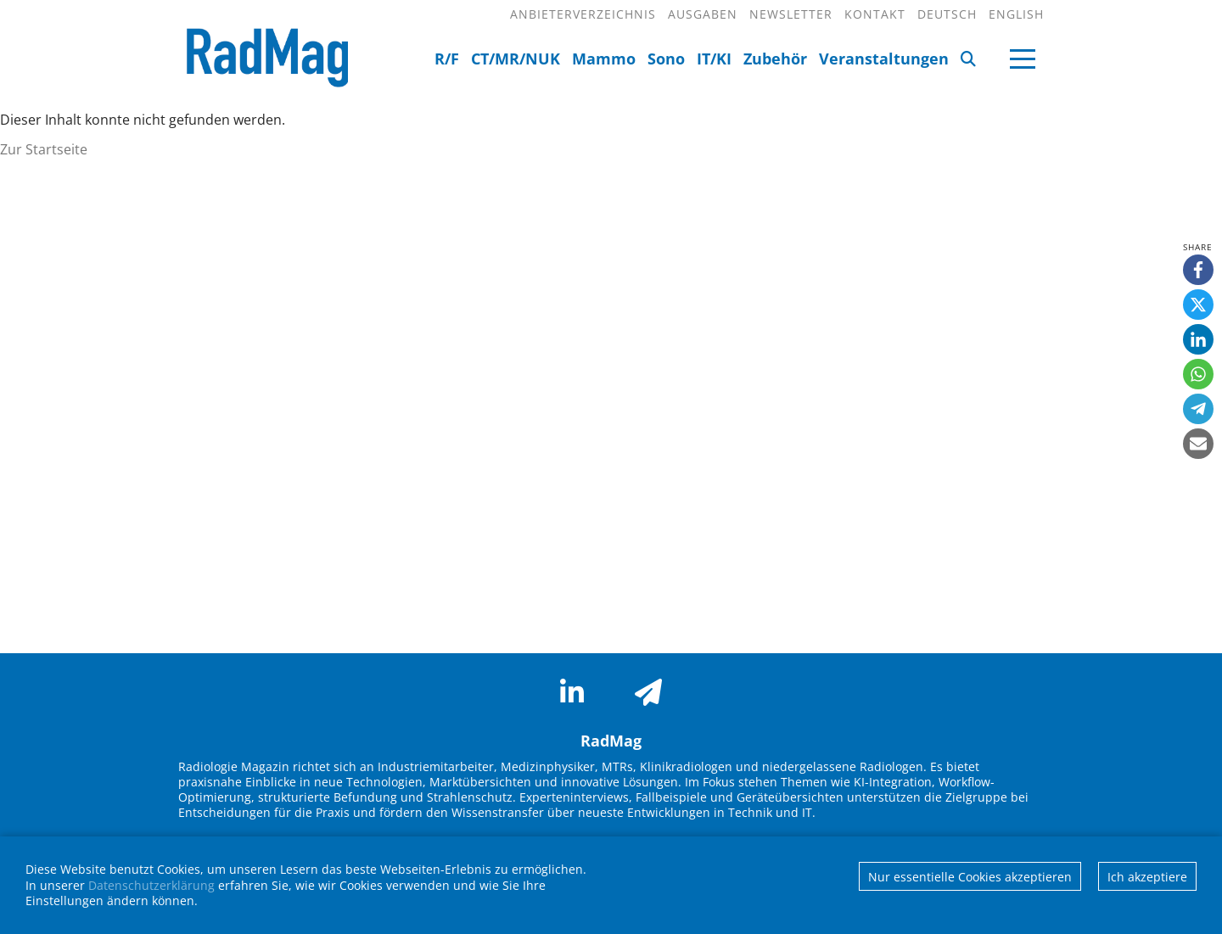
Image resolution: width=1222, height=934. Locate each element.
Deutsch (947, 14)
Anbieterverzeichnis (583, 14)
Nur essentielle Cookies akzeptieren (970, 877)
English (1016, 14)
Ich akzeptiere (1147, 877)
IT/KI (714, 58)
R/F (446, 58)
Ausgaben (702, 14)
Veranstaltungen (884, 58)
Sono (666, 58)
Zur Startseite (43, 149)
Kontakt (874, 14)
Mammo (604, 58)
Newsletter (790, 14)
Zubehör (775, 58)
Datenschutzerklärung (151, 885)
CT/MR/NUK (515, 58)
